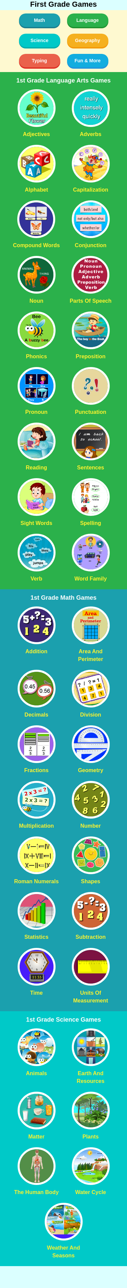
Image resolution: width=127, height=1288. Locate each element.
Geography (87, 40)
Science (39, 40)
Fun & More (88, 60)
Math (39, 20)
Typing (39, 60)
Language (87, 20)
